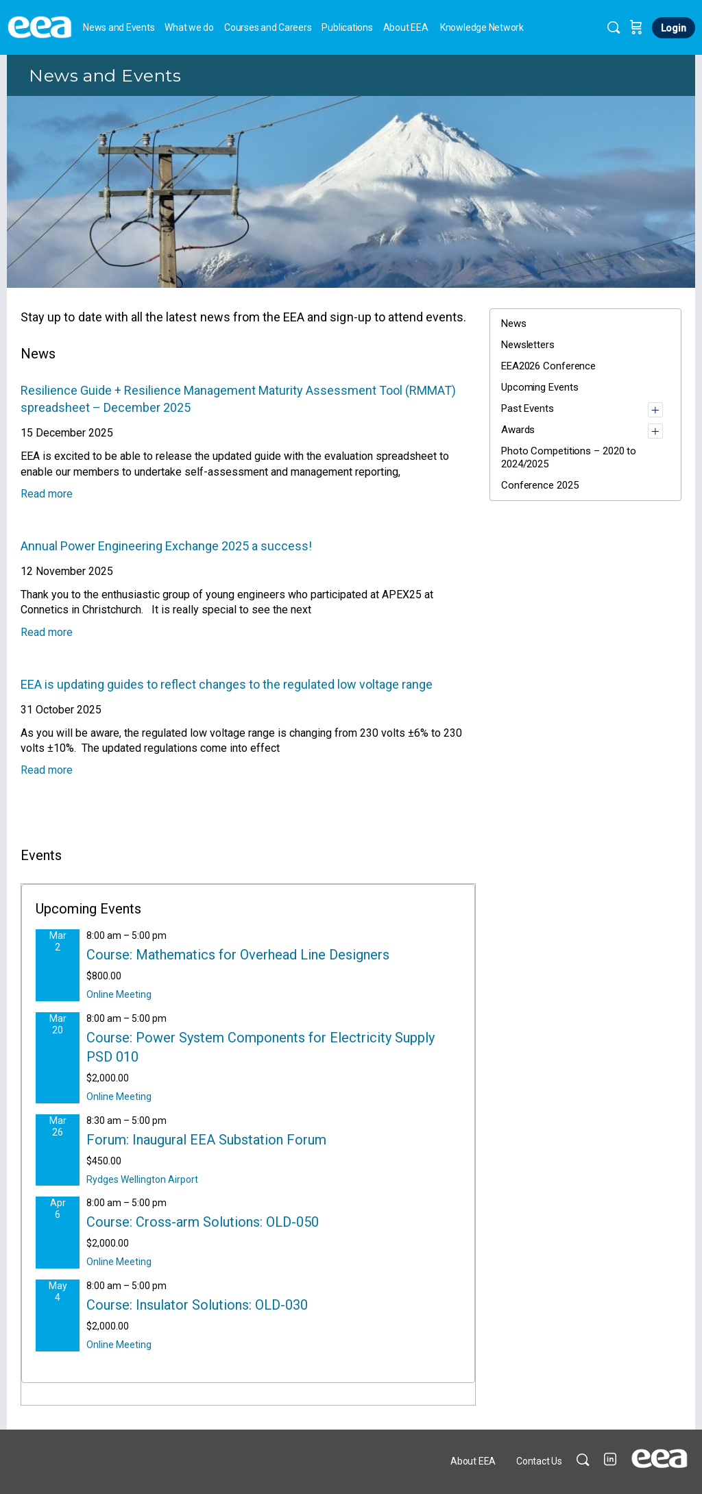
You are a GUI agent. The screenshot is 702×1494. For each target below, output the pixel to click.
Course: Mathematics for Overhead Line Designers (237, 954)
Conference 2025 (540, 485)
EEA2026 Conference (548, 366)
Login (673, 28)
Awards (518, 430)
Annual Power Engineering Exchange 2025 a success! (166, 546)
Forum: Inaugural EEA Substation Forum (206, 1139)
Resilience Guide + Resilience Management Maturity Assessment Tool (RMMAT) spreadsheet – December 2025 (238, 399)
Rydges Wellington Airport (142, 1179)
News (513, 323)
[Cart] (636, 27)
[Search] (613, 27)
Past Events (527, 408)
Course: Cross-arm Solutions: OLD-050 (202, 1222)
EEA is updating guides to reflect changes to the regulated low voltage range (227, 684)
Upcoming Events (540, 387)
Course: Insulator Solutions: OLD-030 (197, 1305)
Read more (47, 493)
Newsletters (528, 345)
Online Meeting (119, 994)
